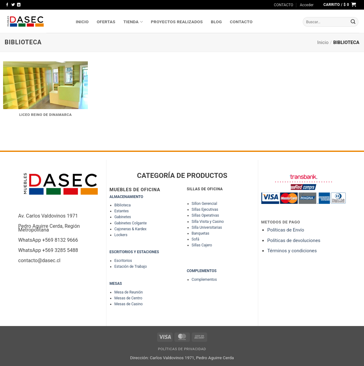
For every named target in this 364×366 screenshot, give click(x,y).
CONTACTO (283, 5)
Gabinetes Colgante (130, 223)
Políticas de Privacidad (182, 349)
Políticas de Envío (285, 230)
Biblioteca (122, 205)
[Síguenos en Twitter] (13, 5)
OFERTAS (106, 21)
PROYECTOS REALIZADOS (177, 21)
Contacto (241, 21)
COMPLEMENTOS (201, 271)
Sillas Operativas (205, 215)
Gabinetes (122, 217)
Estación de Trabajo (130, 266)
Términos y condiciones (292, 251)
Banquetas (200, 233)
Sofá (195, 239)
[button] (307, 5)
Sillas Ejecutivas (205, 209)
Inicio (323, 42)
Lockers (120, 235)
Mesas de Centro (128, 298)
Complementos (204, 279)
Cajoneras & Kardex (130, 229)
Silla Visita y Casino (208, 221)
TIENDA (133, 22)
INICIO (82, 21)
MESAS (115, 283)
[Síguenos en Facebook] (7, 5)
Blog (216, 21)
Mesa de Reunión (128, 292)
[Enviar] (353, 22)
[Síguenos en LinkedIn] (18, 5)
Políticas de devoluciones (294, 240)
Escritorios (123, 260)
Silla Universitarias (207, 227)
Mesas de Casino (128, 304)
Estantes (121, 211)
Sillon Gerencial (204, 203)
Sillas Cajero (202, 245)
